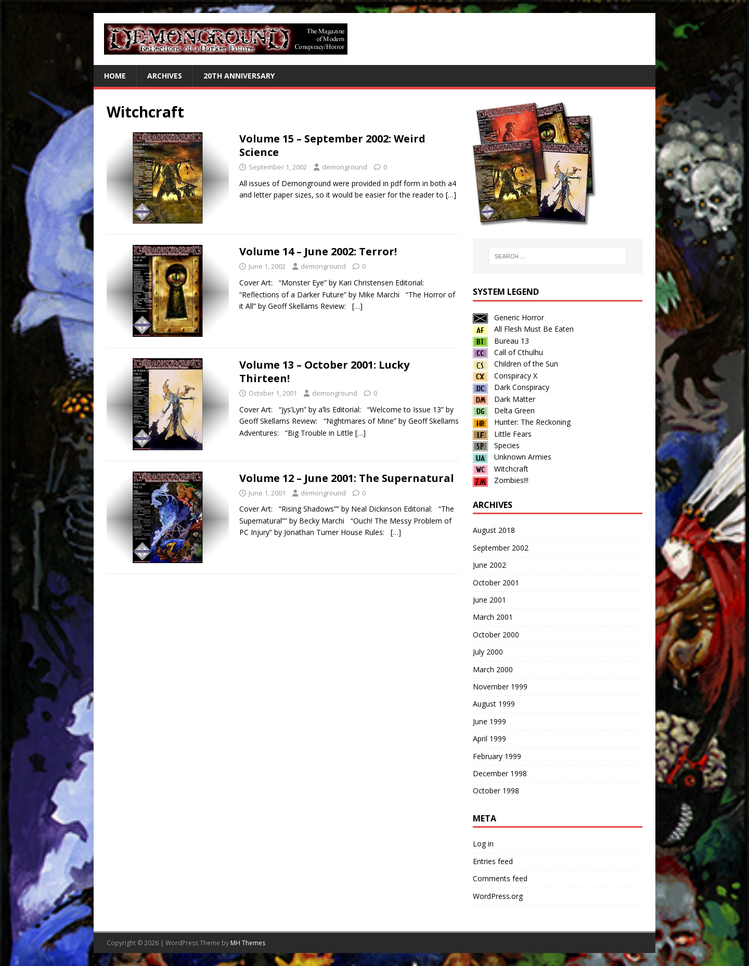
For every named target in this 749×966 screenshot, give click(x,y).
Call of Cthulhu (508, 352)
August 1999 (494, 704)
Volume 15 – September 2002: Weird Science (332, 145)
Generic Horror (508, 317)
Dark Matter (504, 399)
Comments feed (500, 878)
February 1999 (497, 756)
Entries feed (493, 861)
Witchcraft (500, 469)
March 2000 (493, 669)
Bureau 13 (501, 341)
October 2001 (496, 583)
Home (115, 76)
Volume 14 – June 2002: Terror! (318, 251)
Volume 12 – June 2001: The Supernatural (346, 478)
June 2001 (489, 600)
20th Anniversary (239, 76)
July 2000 (488, 652)
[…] (451, 195)
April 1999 (489, 738)
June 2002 (489, 565)
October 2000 (496, 634)
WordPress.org (498, 896)
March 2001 (493, 617)
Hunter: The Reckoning (522, 422)
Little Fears (502, 434)
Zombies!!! (500, 480)
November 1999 (500, 686)
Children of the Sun (515, 364)
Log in (483, 843)
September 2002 (500, 548)
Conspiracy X (505, 376)
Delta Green (504, 410)
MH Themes (247, 942)
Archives (164, 76)
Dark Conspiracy (511, 387)
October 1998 (496, 790)
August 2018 (494, 530)
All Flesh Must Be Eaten (523, 329)
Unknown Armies (512, 457)
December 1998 (500, 773)
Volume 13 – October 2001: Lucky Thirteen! (324, 371)
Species (496, 445)
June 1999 (489, 721)
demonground (344, 167)
